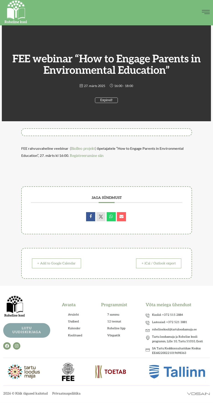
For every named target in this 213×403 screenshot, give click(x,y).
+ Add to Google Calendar (59, 263)
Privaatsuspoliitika (66, 394)
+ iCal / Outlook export (157, 263)
